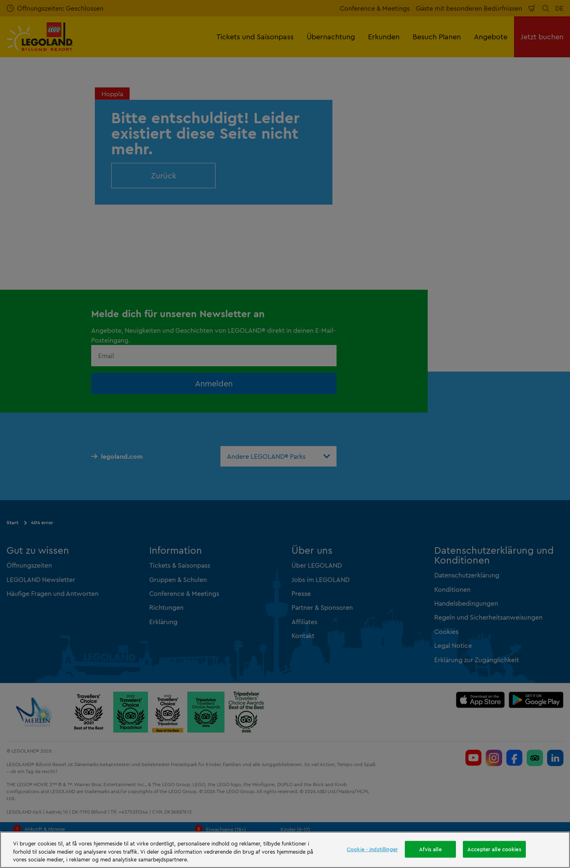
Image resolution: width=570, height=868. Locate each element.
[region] (285, 850)
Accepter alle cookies (494, 848)
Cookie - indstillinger (372, 848)
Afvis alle (430, 848)
